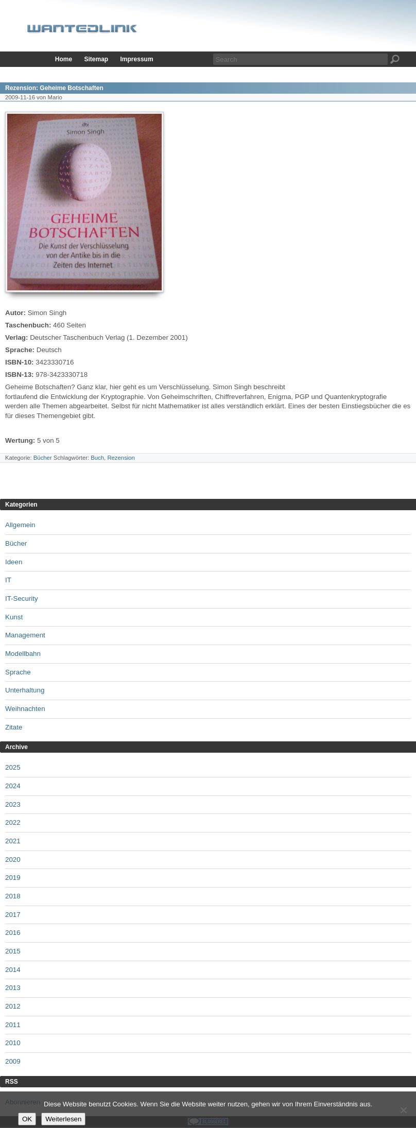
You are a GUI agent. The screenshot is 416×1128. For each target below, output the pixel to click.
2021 (13, 841)
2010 (13, 1043)
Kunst (14, 617)
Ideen (13, 562)
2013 (13, 988)
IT (8, 580)
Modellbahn (23, 653)
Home (63, 59)
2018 (13, 896)
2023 (13, 804)
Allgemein (20, 525)
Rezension (121, 458)
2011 (13, 1025)
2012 (13, 1006)
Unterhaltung (24, 690)
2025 (13, 767)
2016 (13, 932)
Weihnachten (25, 709)
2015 (13, 951)
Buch (97, 458)
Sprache (18, 672)
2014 (13, 970)
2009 (13, 1061)
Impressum (136, 59)
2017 (13, 914)
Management (25, 635)
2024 (13, 786)
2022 (13, 822)
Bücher (42, 458)
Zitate (13, 727)
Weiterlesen (63, 1119)
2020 (13, 859)
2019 (13, 877)
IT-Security (21, 598)
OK (27, 1119)
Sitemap (96, 59)
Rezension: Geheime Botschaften (54, 88)
